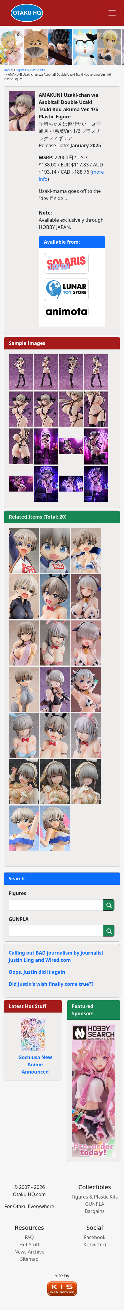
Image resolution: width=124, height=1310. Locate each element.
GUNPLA (19, 919)
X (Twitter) (94, 1244)
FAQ (29, 1237)
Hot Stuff (29, 1244)
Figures (17, 893)
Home (8, 70)
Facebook (94, 1237)
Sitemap (29, 1259)
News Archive (29, 1251)
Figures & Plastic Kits (30, 70)
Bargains (95, 1211)
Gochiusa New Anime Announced (35, 1064)
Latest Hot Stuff (27, 1006)
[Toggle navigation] (112, 13)
